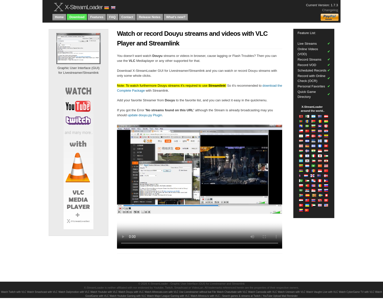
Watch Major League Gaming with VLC (168, 296)
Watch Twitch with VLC (13, 292)
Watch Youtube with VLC (104, 292)
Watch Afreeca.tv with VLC (205, 296)
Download (76, 17)
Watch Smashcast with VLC (42, 292)
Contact (127, 17)
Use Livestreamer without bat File (197, 292)
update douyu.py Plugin (145, 115)
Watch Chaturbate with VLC (232, 292)
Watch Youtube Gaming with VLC (128, 296)
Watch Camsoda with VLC (262, 292)
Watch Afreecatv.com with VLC (161, 292)
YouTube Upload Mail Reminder (280, 296)
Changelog (330, 10)
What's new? (175, 17)
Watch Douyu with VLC (131, 292)
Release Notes (149, 17)
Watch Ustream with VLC (291, 292)
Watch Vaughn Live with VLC (322, 292)
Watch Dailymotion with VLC (74, 292)
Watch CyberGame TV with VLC (356, 292)
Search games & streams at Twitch (241, 296)
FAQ (112, 17)
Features (96, 17)
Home (59, 17)
